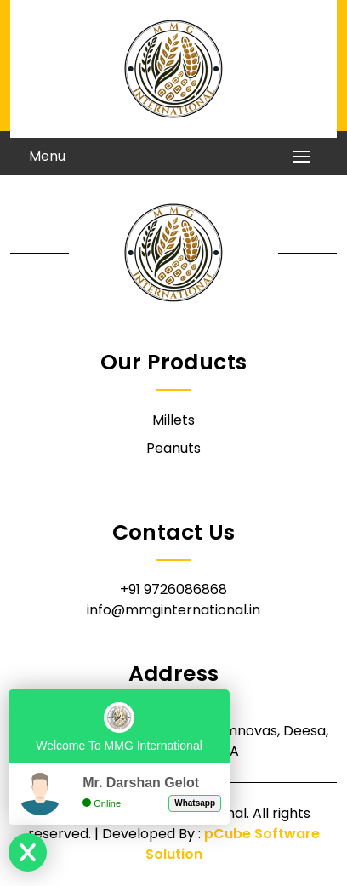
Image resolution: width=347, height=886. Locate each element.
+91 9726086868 (173, 589)
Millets (173, 420)
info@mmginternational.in (173, 610)
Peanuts (173, 448)
